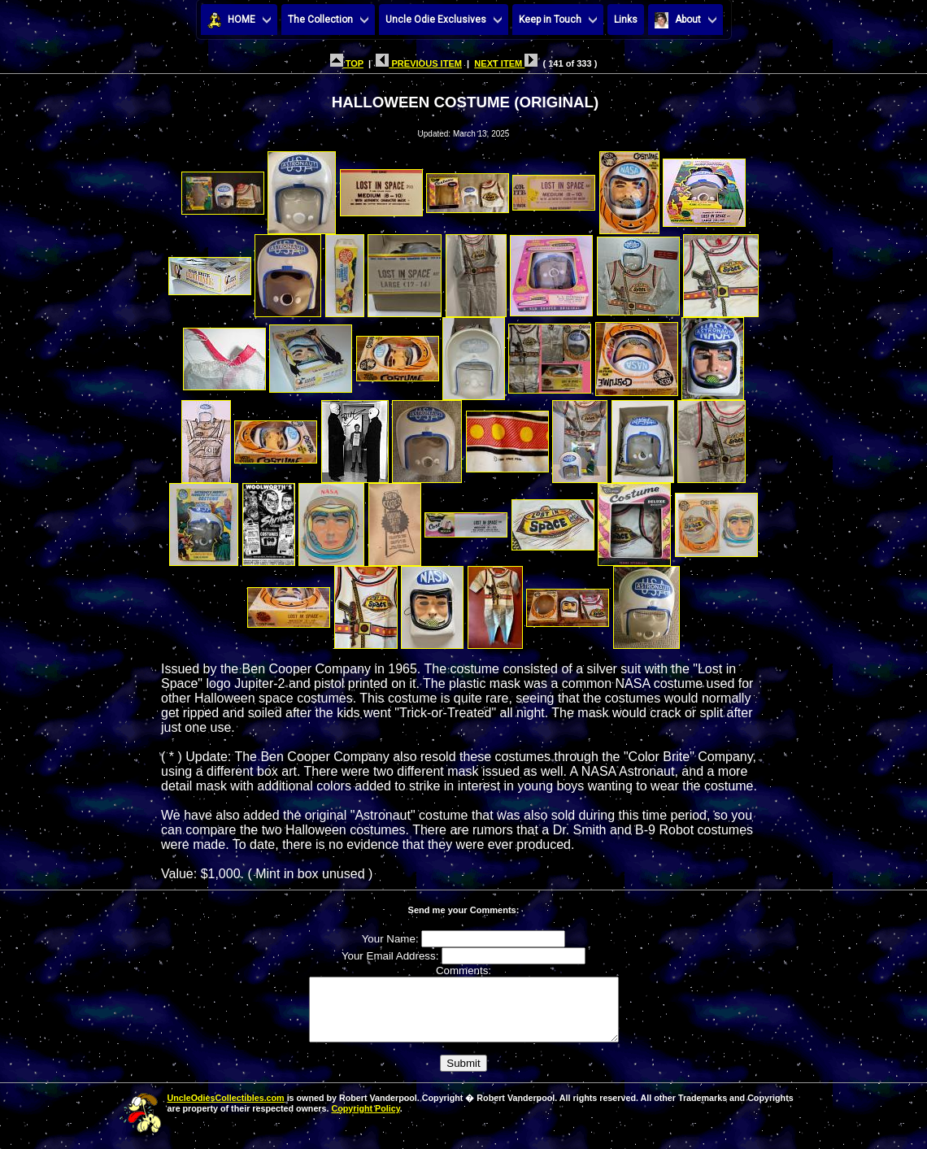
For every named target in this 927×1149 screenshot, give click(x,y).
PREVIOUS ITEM (419, 63)
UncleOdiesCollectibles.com (226, 1110)
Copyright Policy (365, 1120)
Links (626, 19)
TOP (346, 63)
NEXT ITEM (505, 63)
